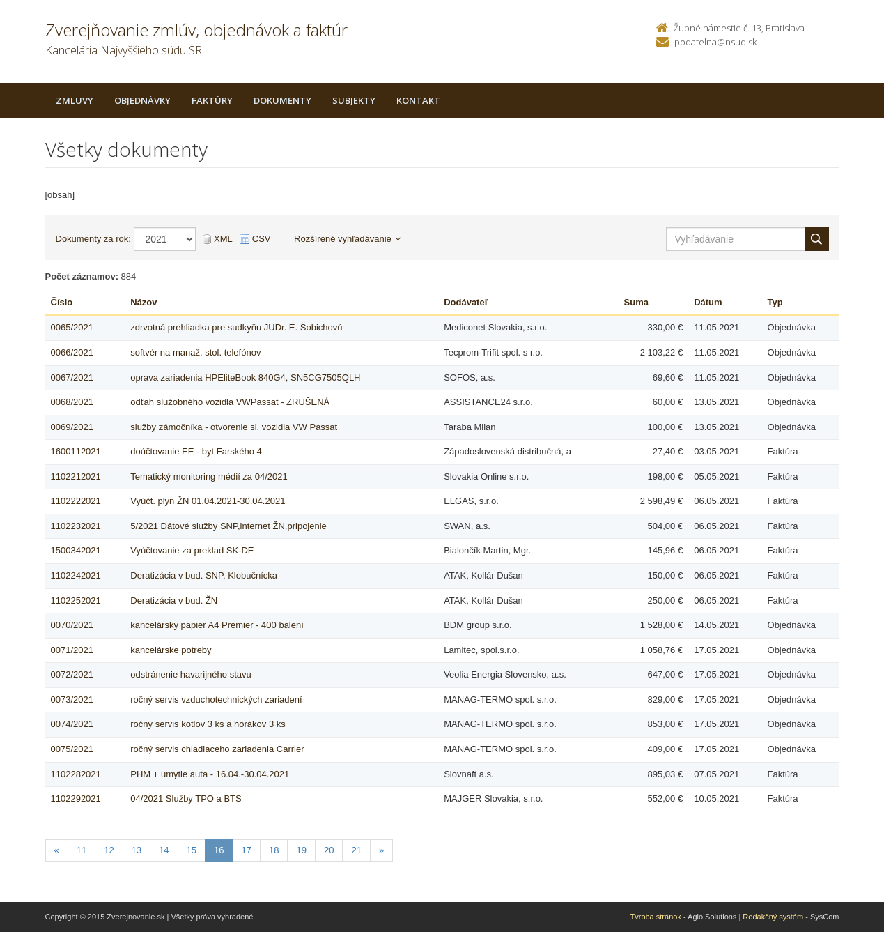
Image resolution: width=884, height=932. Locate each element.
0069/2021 (72, 427)
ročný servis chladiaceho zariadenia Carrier (217, 749)
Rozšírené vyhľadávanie (347, 239)
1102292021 (76, 798)
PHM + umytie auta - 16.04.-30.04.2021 (209, 774)
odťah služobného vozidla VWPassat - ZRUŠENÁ (229, 402)
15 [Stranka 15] (191, 850)
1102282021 (76, 774)
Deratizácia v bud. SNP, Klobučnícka (203, 575)
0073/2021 (72, 699)
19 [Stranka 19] (301, 850)
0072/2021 (72, 674)
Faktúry (212, 100)
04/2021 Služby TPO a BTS (185, 798)
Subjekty (353, 100)
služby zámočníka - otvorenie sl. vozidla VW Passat (233, 427)
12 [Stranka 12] (109, 850)
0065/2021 (72, 327)
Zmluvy (74, 100)
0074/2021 (72, 724)
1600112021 (76, 451)
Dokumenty (282, 100)
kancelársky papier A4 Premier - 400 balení (217, 625)
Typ (775, 302)
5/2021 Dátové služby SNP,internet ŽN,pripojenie (228, 526)
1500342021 (76, 550)
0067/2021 (72, 377)
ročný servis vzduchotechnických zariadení (216, 699)
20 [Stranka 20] (329, 850)
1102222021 (76, 501)
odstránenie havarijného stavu (190, 674)
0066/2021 (72, 352)
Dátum (708, 302)
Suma (636, 302)
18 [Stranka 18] (274, 850)
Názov (143, 302)
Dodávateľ (466, 302)
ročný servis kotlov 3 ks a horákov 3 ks (208, 724)
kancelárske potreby (170, 650)
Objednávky (142, 100)
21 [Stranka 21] (356, 850)
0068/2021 (72, 402)
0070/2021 (72, 625)
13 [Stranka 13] (136, 850)
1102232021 (76, 526)
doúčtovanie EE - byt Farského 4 (196, 451)
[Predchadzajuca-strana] (56, 850)
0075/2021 (72, 749)
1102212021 (76, 476)
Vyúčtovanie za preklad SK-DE (192, 550)
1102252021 (76, 600)
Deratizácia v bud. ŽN (173, 600)
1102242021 (76, 575)
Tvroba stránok (655, 916)
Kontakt (418, 100)
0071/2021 (72, 650)
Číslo (62, 302)
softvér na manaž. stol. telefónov (195, 352)
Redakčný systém (773, 916)
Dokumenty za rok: (93, 239)
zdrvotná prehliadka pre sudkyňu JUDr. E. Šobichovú (236, 327)
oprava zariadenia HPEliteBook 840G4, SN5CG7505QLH (245, 377)
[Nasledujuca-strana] (381, 850)
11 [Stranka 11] (81, 850)
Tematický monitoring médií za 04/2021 (208, 476)
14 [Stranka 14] (164, 850)
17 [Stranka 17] (246, 850)
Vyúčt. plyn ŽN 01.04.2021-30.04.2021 (207, 501)
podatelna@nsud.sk (715, 42)
